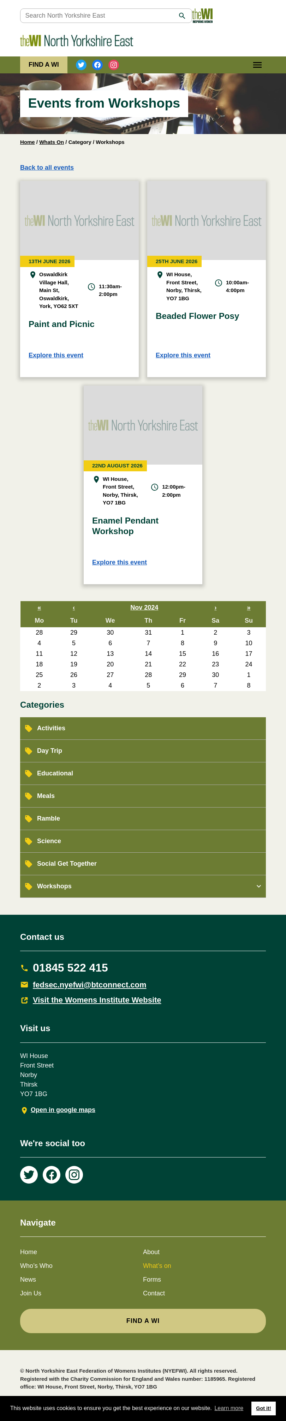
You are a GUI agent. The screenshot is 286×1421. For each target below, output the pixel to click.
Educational (55, 773)
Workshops (54, 886)
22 (182, 664)
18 (39, 664)
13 (110, 653)
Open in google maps (63, 1109)
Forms (152, 1279)
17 (248, 653)
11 (39, 653)
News (28, 1279)
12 (73, 653)
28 (39, 632)
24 (248, 664)
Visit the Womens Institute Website (97, 1000)
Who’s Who (36, 1265)
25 (39, 674)
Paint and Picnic (62, 324)
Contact (154, 1293)
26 (73, 674)
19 (73, 664)
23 (215, 664)
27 (110, 674)
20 (110, 664)
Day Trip (49, 750)
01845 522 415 (70, 967)
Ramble (48, 818)
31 (148, 632)
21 (148, 664)
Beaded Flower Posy (197, 316)
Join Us (30, 1293)
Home (27, 142)
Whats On (51, 142)
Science (49, 841)
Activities (51, 728)
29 (73, 632)
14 (148, 653)
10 (248, 643)
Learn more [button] (228, 1408)
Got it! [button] (263, 1408)
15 (182, 653)
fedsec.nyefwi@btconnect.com (90, 984)
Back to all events (47, 167)
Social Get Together (67, 863)
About (151, 1252)
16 (215, 653)
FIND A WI (44, 64)
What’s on (157, 1265)
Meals (46, 795)
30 (110, 632)
